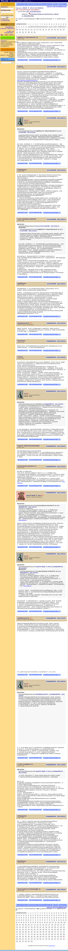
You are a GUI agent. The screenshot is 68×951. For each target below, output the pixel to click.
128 (32, 927)
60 (58, 917)
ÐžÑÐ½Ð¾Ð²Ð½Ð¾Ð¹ (33, 11)
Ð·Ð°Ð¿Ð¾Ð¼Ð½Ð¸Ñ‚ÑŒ (7, 15)
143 (26, 929)
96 (40, 922)
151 (49, 929)
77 (47, 920)
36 (54, 915)
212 (31, 29)
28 (35, 915)
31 (42, 915)
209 (23, 29)
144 (29, 929)
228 (29, 32)
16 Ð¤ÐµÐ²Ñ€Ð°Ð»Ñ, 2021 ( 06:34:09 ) (55, 357)
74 (40, 920)
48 (30, 917)
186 (52, 934)
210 (25, 29)
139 (64, 927)
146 (34, 929)
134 (49, 927)
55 (47, 917)
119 (55, 924)
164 (37, 931)
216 (43, 29)
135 (52, 927)
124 (20, 927)
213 (34, 29)
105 (64, 922)
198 (37, 936)
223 (63, 29)
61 (61, 917)
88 (21, 922)
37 (56, 915)
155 (61, 929)
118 (52, 924)
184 (46, 934)
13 (51, 24)
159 (23, 931)
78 (49, 920)
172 (61, 931)
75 (42, 920)
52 (40, 917)
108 (23, 924)
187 (55, 934)
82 (58, 920)
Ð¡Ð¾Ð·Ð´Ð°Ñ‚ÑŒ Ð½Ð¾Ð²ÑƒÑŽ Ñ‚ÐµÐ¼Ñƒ (40, 4)
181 (37, 934)
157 (17, 931)
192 (20, 936)
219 (52, 29)
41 (65, 915)
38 (58, 915)
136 (55, 927)
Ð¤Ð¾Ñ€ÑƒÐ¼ (9, 27)
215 (40, 29)
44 (21, 917)
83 (61, 920)
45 (23, 917)
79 (51, 920)
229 (32, 32)
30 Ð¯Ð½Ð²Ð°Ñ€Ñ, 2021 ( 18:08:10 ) (56, 283)
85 (65, 920)
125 (23, 927)
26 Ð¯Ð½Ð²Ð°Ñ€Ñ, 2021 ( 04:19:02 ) (56, 170)
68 (26, 920)
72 (35, 920)
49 (33, 917)
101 (53, 922)
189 (61, 934)
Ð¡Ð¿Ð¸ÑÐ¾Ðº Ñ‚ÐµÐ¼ (60, 4)
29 (37, 915)
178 (29, 934)
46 (26, 917)
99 (47, 922)
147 (37, 929)
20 (16, 26)
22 (21, 26)
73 (37, 920)
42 (16, 917)
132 (43, 927)
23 (23, 26)
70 (30, 920)
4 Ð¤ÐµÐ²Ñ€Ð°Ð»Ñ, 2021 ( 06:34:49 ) (56, 323)
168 (49, 931)
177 (26, 934)
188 (58, 934)
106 (17, 924)
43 (19, 917)
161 (29, 931)
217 (46, 29)
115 (43, 924)
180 (34, 934)
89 (23, 922)
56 (49, 917)
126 (26, 927)
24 (26, 26)
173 (64, 931)
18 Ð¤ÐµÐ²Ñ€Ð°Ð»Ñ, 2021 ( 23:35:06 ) (55, 618)
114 (40, 924)
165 (40, 931)
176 (23, 934)
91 (28, 922)
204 (55, 936)
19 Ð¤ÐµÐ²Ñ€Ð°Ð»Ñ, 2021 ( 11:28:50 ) (55, 764)
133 (46, 927)
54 (44, 917)
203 (52, 936)
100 (50, 922)
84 (63, 920)
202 (49, 936)
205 (58, 936)
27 (33, 915)
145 (32, 929)
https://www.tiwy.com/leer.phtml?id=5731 (27, 80)
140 (17, 929)
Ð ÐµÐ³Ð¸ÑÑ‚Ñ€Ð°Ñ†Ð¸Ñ (7, 28)
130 (37, 927)
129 (34, 927)
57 (51, 917)
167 (46, 931)
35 (51, 915)
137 (58, 927)
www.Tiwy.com (52, 945)
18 (63, 24)
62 (63, 917)
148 (40, 929)
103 (58, 922)
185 (49, 934)
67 (23, 920)
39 (61, 915)
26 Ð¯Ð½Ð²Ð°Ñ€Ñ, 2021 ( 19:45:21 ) (56, 219)
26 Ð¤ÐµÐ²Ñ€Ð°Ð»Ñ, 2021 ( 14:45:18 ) (55, 889)
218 (49, 29)
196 (32, 936)
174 (17, 934)
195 (29, 936)
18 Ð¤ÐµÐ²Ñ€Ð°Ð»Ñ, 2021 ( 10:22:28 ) (55, 466)
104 (61, 922)
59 (56, 917)
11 (46, 24)
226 (23, 32)
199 (40, 936)
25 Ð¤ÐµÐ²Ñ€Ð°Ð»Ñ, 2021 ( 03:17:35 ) (55, 861)
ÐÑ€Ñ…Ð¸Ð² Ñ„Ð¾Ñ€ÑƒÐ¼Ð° (9, 32)
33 (47, 915)
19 (65, 24)
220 (55, 29)
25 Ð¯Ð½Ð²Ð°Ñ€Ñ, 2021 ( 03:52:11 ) (56, 118)
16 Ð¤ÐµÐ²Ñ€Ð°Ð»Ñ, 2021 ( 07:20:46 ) (55, 391)
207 (17, 29)
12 (49, 24)
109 (26, 924)
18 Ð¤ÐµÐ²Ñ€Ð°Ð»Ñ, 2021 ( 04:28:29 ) (55, 446)
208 (20, 29)
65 (19, 920)
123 (17, 927)
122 (64, 924)
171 (58, 931)
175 (20, 934)
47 (28, 917)
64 (16, 920)
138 (61, 927)
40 (63, 915)
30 (40, 915)
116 (46, 924)
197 (34, 936)
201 (46, 936)
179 (32, 934)
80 (54, 920)
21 (19, 26)
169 (52, 931)
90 (26, 922)
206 (61, 936)
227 (26, 32)
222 (61, 29)
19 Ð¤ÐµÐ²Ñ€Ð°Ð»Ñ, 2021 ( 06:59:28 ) (55, 681)
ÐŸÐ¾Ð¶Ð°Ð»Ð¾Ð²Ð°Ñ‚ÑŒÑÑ (51, 60)
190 (64, 934)
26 (30, 915)
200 (43, 936)
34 (49, 915)
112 (34, 924)
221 (58, 29)
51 (37, 917)
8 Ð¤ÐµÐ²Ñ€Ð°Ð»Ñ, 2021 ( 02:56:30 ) (56, 341)
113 (37, 924)
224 (17, 32)
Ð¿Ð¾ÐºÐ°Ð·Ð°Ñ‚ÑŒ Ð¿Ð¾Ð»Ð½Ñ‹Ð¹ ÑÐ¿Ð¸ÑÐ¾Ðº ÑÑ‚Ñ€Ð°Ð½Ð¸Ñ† (47, 26)
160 (26, 931)
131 (40, 927)
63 (65, 917)
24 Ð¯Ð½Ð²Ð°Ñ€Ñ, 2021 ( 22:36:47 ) (56, 66)
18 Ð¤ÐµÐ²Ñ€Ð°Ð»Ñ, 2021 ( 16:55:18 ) (55, 553)
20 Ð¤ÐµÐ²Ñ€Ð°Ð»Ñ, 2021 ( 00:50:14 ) (55, 816)
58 (54, 917)
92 (30, 922)
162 (32, 931)
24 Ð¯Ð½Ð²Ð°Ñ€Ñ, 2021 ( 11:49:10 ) (56, 37)
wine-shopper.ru (23, 520)
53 (42, 917)
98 (44, 922)
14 (54, 24)
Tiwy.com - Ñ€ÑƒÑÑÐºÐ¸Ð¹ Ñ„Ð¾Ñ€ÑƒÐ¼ (30, 8)
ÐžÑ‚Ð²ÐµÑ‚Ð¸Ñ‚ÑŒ (22, 4)
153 (55, 929)
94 (35, 922)
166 (43, 931)
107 (20, 924)
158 (20, 931)
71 (33, 920)
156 (64, 929)
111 (32, 924)
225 (20, 32)
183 (43, 934)
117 (49, 924)
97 (42, 922)
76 (44, 920)
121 (61, 924)
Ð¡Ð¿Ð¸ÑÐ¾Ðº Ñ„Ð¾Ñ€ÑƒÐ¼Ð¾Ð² (57, 6)
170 (55, 931)
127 (29, 927)
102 (56, 922)
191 (17, 936)
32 (44, 915)
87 (19, 922)
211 (28, 29)
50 (35, 917)
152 (52, 929)
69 (28, 920)
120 (58, 924)
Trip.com (3, 40)
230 (34, 32)
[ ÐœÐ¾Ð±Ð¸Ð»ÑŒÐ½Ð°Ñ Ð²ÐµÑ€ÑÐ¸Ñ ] (20, 1)
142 (23, 929)
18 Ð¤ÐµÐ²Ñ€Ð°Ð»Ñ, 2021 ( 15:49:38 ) (55, 492)
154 (58, 929)
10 (44, 24)
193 (23, 936)
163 (34, 931)
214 (37, 29)
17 (61, 24)
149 (43, 929)
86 (16, 922)
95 (37, 922)
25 (28, 915)
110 (29, 924)
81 (56, 920)
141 (20, 929)
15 (56, 24)
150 (46, 929)
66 (21, 920)
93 (33, 922)
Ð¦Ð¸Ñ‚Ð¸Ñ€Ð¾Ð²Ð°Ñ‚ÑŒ (35, 60)
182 (40, 934)
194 (26, 936)
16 (58, 24)
